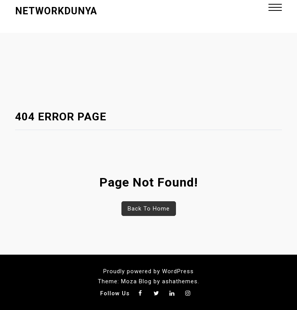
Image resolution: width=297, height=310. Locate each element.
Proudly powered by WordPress (148, 271)
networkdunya (56, 11)
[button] (275, 8)
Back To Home (149, 208)
